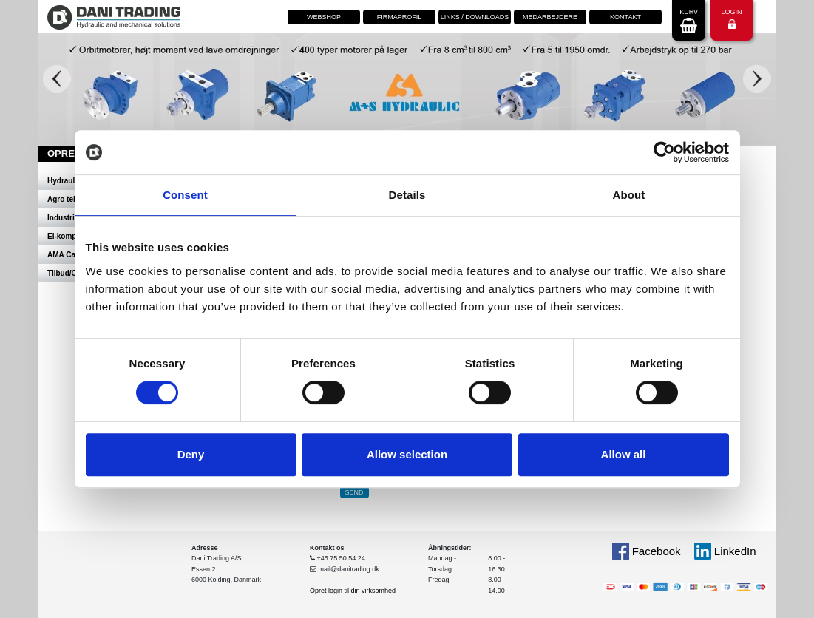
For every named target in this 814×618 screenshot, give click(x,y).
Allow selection (407, 454)
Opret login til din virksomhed (353, 590)
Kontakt (625, 17)
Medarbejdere (550, 17)
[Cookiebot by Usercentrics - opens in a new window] (664, 152)
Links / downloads (475, 17)
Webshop (324, 17)
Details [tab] (407, 195)
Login (731, 19)
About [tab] (629, 195)
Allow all (623, 454)
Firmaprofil (399, 17)
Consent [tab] (185, 195)
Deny (191, 454)
